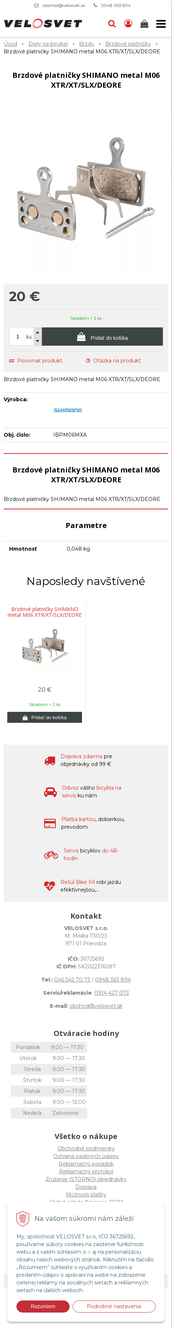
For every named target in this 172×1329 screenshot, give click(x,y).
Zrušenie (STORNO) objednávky (86, 1179)
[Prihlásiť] (128, 23)
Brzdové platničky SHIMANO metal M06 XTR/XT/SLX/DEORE (45, 612)
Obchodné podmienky (86, 1148)
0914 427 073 (111, 993)
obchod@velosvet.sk (64, 5)
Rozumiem (43, 1306)
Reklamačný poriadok (86, 1164)
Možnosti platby (86, 1194)
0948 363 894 (116, 5)
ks (29, 337)
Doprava (86, 1187)
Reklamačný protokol (86, 1171)
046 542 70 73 (72, 979)
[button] (111, 23)
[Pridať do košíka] (102, 336)
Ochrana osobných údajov (86, 1156)
